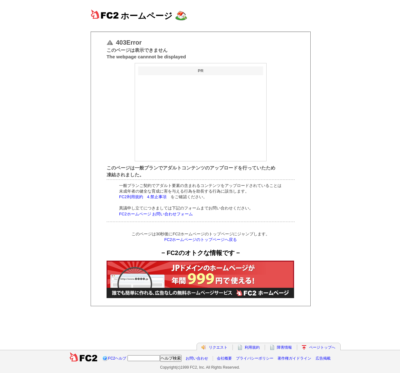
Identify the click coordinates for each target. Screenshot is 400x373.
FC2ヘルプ (117, 358)
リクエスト (218, 347)
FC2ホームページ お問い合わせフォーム (156, 214)
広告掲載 (323, 358)
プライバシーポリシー (254, 358)
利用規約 (252, 347)
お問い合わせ (197, 358)
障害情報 (284, 347)
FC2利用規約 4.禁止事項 (145, 196)
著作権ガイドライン (294, 358)
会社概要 (224, 358)
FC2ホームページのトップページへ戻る (200, 239)
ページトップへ (322, 347)
